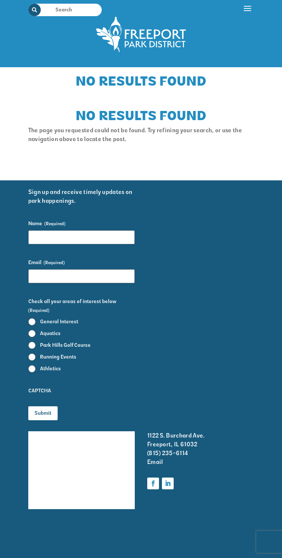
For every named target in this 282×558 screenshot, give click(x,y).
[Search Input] (69, 9)
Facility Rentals (49, 436)
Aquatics (50, 333)
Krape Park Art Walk (108, 441)
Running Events (58, 357)
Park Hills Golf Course (65, 345)
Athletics (50, 369)
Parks (96, 475)
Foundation (104, 489)
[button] (248, 32)
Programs (101, 460)
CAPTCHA (39, 391)
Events (37, 450)
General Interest (59, 321)
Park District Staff (45, 470)
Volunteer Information (44, 494)
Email (46, 262)
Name (46, 223)
